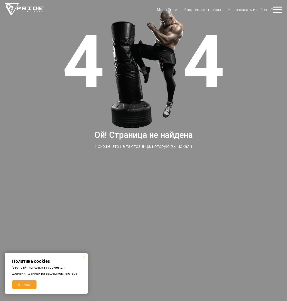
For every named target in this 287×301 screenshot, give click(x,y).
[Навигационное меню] (277, 10)
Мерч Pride (167, 10)
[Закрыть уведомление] (84, 256)
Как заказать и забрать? (250, 10)
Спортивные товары (202, 10)
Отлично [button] (24, 284)
